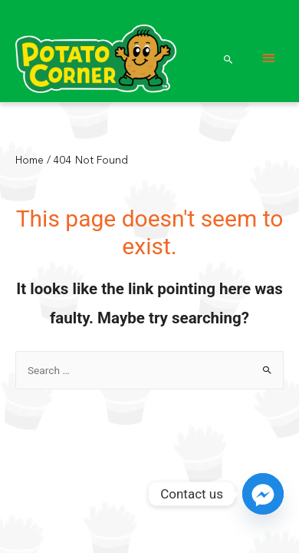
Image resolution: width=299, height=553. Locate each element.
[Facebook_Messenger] (263, 494)
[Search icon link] (228, 59)
